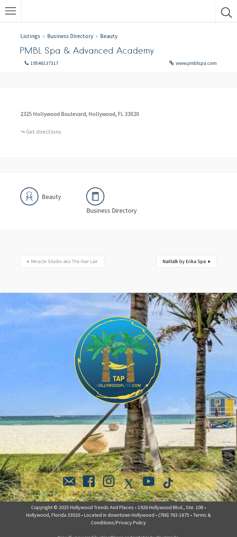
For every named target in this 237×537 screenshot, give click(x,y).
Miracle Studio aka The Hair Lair (64, 261)
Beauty (108, 35)
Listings (30, 35)
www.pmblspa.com (196, 63)
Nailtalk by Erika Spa (184, 261)
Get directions (43, 131)
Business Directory (70, 35)
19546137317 (44, 63)
